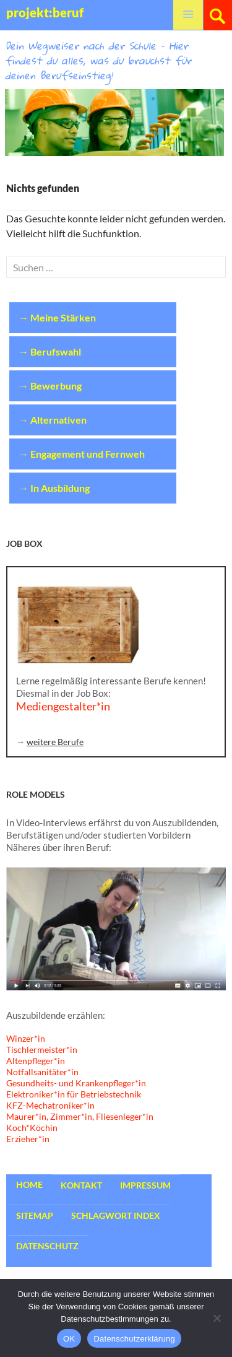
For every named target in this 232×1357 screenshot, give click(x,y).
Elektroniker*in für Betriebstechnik (73, 1094)
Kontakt (81, 1185)
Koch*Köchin (32, 1127)
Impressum (145, 1185)
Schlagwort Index (115, 1215)
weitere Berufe (55, 741)
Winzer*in (25, 1038)
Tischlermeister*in (41, 1049)
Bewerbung (56, 385)
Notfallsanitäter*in (42, 1072)
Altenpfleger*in (35, 1060)
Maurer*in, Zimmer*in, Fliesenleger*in (79, 1116)
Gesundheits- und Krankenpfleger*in (76, 1083)
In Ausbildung (60, 488)
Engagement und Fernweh (87, 454)
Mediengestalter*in (63, 706)
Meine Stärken (63, 317)
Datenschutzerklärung (133, 1338)
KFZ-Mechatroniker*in (50, 1105)
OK (69, 1338)
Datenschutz (47, 1246)
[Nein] (216, 1318)
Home (29, 1184)
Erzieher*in (27, 1138)
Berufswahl (55, 351)
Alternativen (58, 419)
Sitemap (34, 1215)
